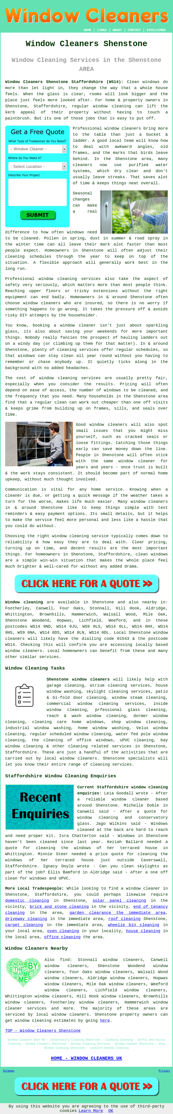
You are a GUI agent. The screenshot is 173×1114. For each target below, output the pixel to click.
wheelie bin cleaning (133, 925)
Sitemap (8, 1071)
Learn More (91, 1111)
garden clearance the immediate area (117, 913)
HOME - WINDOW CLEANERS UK (86, 1058)
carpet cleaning (24, 925)
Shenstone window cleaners (78, 679)
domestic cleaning (27, 900)
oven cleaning (63, 931)
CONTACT (134, 30)
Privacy (164, 1071)
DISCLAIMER (156, 30)
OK (110, 1111)
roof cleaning (124, 919)
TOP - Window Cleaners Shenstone (43, 1030)
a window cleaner (75, 325)
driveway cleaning (26, 919)
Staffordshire (21, 752)
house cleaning (143, 931)
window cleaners (123, 128)
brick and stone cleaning (59, 906)
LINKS (102, 30)
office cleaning (62, 937)
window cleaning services (69, 279)
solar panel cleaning (119, 900)
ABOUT (117, 30)
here (105, 1020)
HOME (87, 30)
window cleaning (112, 106)
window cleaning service (80, 536)
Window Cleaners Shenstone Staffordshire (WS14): (64, 82)
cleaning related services (99, 746)
